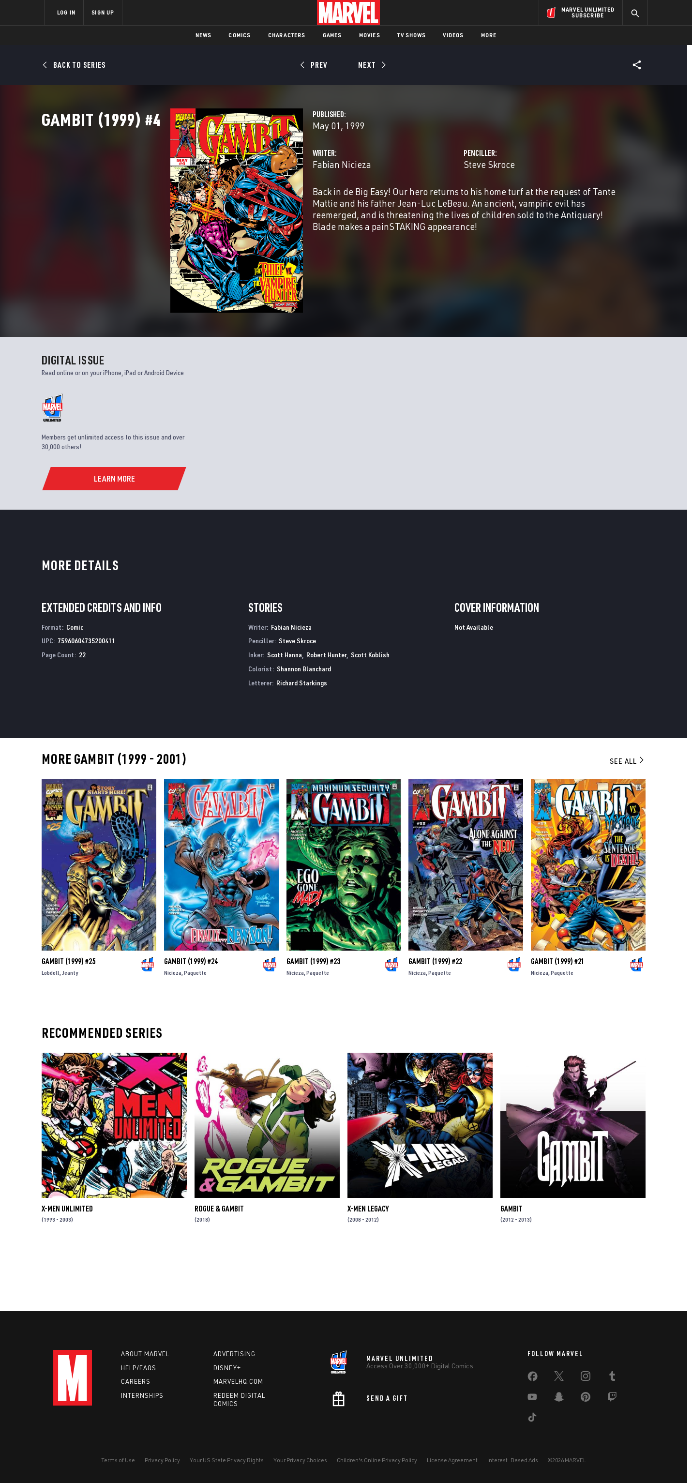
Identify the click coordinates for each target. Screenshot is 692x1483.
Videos (453, 35)
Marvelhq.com (238, 1381)
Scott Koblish (370, 711)
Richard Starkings (301, 739)
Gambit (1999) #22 (435, 1017)
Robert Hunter (326, 711)
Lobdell (51, 1028)
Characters (286, 35)
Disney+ (227, 1368)
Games (332, 35)
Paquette (195, 1028)
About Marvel (145, 1354)
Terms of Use (118, 1460)
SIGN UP (102, 12)
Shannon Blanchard (304, 725)
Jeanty (70, 1028)
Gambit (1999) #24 (191, 1017)
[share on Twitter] (559, 1378)
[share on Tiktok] (532, 1419)
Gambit (511, 1265)
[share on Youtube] (532, 1399)
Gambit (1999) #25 (68, 1017)
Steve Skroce (444, 206)
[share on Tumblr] (612, 1378)
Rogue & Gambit (219, 1265)
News (203, 35)
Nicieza (172, 1028)
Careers (135, 1381)
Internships (142, 1395)
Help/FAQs (138, 1368)
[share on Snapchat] (559, 1399)
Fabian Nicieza (252, 206)
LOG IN (66, 12)
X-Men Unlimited (67, 1265)
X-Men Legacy (368, 1265)
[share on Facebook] (532, 1378)
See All (628, 817)
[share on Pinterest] (585, 1399)
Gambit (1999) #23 (313, 1017)
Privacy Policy (162, 1460)
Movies (369, 35)
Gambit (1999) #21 (558, 1017)
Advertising (234, 1354)
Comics (239, 35)
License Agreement (452, 1460)
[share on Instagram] (585, 1378)
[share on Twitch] (612, 1399)
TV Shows (411, 35)
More (489, 35)
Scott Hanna (284, 711)
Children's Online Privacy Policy (377, 1460)
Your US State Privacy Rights (227, 1460)
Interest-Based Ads (512, 1460)
